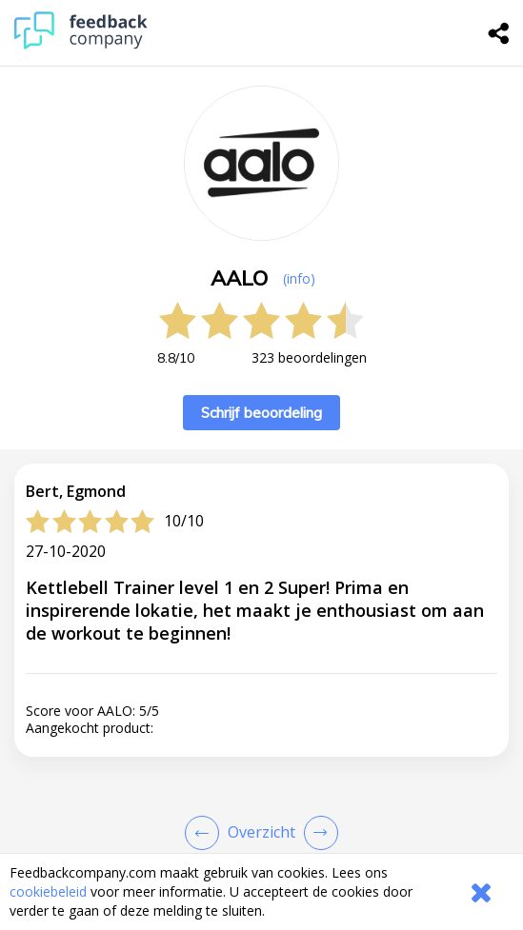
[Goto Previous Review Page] (206, 833)
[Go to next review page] (317, 833)
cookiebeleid (48, 891)
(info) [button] (299, 278)
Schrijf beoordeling (261, 413)
